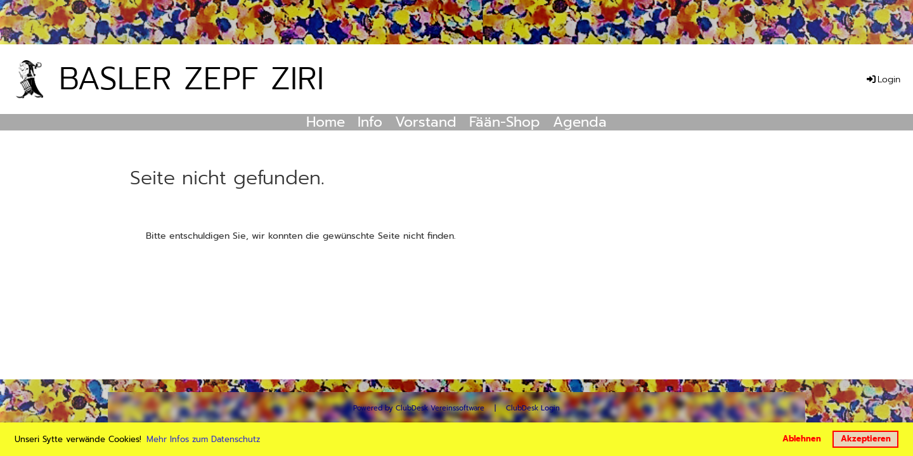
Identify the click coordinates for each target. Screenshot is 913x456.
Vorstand (425, 122)
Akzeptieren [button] (866, 439)
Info (370, 122)
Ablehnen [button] (801, 439)
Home (325, 122)
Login (882, 79)
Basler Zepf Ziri (191, 78)
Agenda (580, 122)
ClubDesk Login (533, 408)
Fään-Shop (504, 122)
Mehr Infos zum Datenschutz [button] (203, 439)
